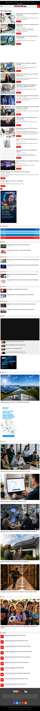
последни (4, 632)
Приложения (4, 301)
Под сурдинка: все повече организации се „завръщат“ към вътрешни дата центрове (19, 591)
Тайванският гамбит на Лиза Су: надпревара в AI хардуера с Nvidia (17, 673)
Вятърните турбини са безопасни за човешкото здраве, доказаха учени (18, 651)
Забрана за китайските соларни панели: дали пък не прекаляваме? (15, 561)
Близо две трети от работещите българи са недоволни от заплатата (15, 471)
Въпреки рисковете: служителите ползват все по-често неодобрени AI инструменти (19, 531)
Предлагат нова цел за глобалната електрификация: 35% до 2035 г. (15, 402)
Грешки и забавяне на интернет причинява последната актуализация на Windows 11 (23, 265)
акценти (3, 372)
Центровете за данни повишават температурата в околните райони (18, 646)
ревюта (3, 242)
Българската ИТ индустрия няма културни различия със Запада (27, 107)
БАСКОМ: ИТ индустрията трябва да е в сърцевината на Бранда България (26, 85)
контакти (24, 2)
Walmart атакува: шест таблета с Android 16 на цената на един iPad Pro (20, 294)
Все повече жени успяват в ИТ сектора (26, 128)
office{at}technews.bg (23, 699)
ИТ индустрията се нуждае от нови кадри (12, 180)
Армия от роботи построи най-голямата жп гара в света (15, 684)
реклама (28, 2)
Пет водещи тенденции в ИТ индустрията (27, 95)
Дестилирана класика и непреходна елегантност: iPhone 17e (18, 244)
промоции (4, 271)
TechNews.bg (19, 16)
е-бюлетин (32, 2)
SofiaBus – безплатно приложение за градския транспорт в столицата (20, 309)
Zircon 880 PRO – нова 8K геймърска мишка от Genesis (17, 289)
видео (3, 316)
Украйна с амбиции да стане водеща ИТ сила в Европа (15, 171)
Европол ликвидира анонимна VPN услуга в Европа (14, 667)
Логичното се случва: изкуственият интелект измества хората (17, 662)
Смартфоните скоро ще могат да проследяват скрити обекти (16, 640)
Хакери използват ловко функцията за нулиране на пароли (13, 501)
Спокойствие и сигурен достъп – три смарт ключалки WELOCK (19, 250)
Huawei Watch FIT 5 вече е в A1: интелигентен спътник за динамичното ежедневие (22, 279)
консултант (4, 256)
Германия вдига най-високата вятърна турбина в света (15, 635)
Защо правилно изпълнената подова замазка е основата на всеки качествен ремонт (23, 259)
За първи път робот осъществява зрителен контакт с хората (16, 678)
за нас (21, 2)
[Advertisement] (20, 53)
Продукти (4, 286)
